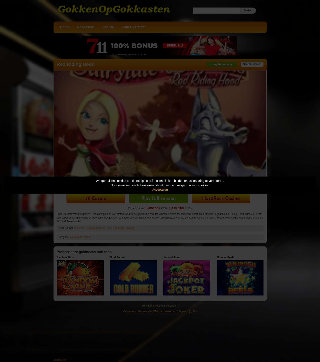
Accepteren (160, 189)
